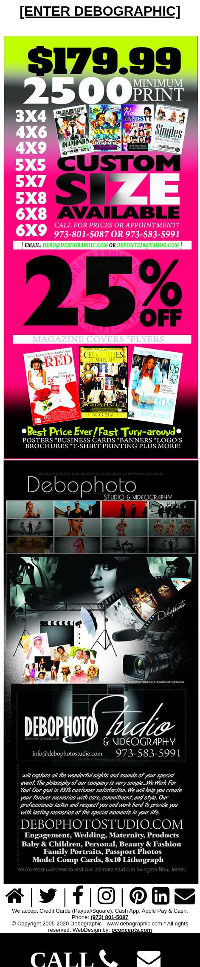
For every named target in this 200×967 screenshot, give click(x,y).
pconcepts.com (131, 930)
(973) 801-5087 (109, 917)
